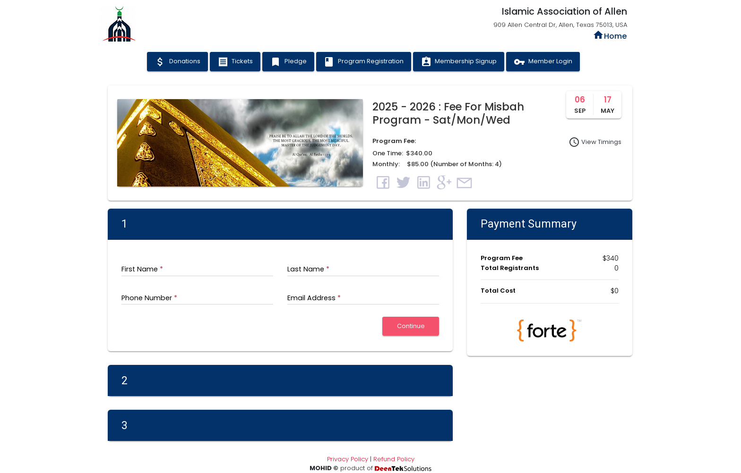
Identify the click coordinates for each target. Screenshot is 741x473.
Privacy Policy (347, 459)
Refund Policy (393, 459)
